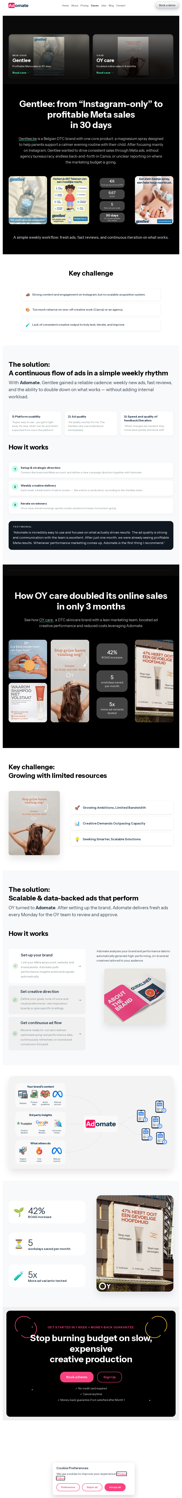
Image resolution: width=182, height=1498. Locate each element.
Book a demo (167, 5)
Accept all (115, 1487)
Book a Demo (76, 1377)
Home (65, 5)
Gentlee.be (28, 138)
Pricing (84, 5)
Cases (95, 5)
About (74, 5)
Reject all (92, 1487)
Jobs (103, 5)
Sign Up (109, 1377)
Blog (111, 5)
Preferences (68, 1487)
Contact (120, 5)
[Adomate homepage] (18, 5)
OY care (46, 620)
